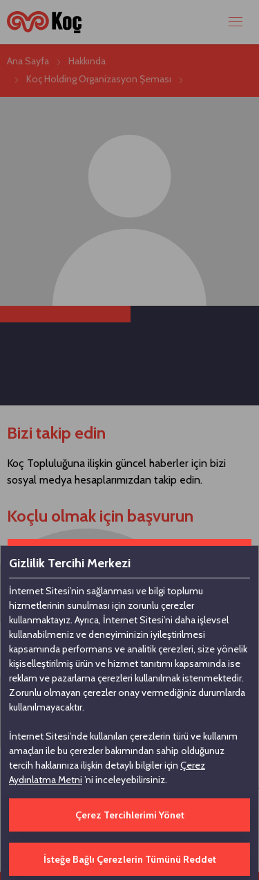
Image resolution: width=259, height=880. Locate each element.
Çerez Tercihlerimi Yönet (129, 815)
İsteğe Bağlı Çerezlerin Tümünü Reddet (130, 859)
